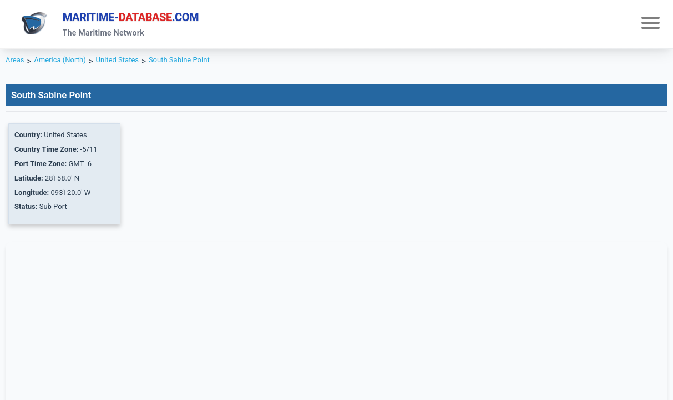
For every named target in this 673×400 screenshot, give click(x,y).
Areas (16, 64)
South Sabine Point (201, 64)
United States (131, 64)
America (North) (67, 64)
